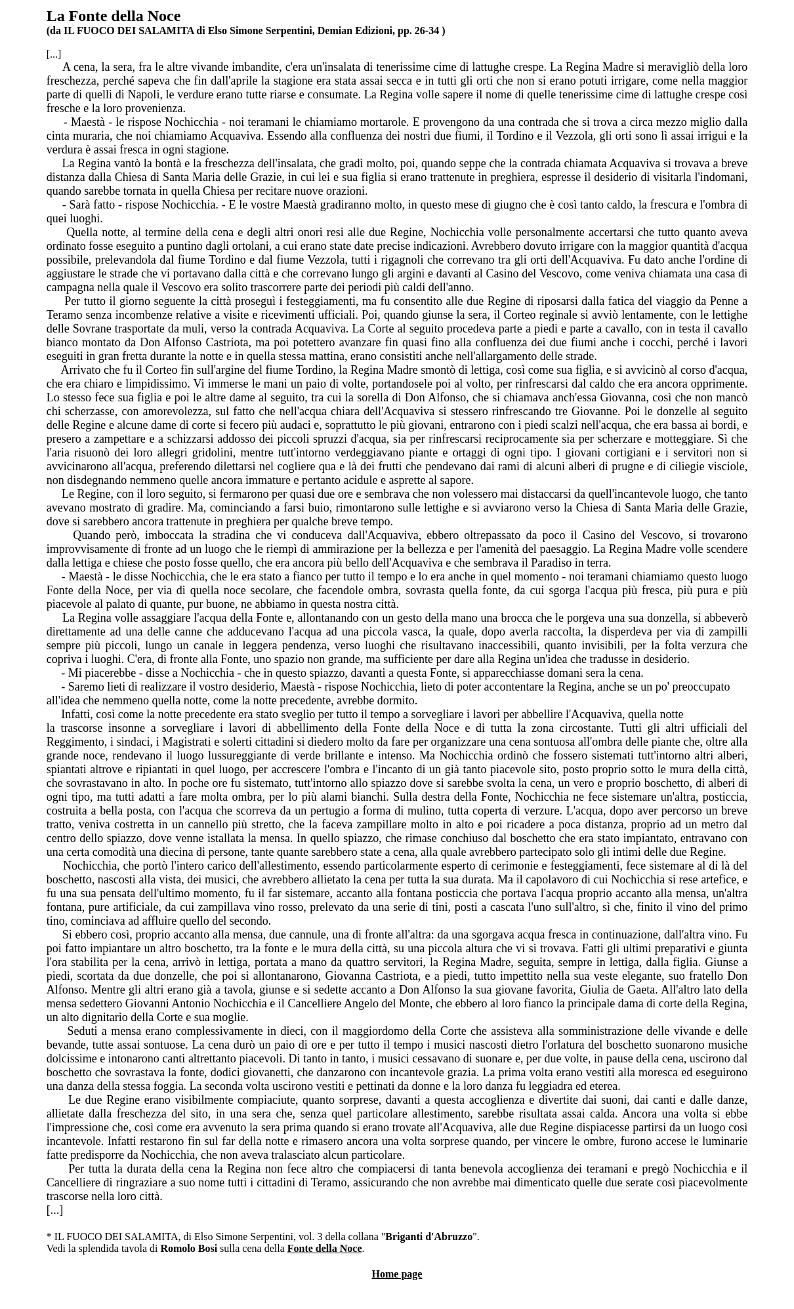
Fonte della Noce (324, 1248)
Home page (397, 1273)
